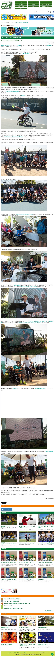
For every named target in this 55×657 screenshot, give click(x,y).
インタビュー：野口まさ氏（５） (8, 562)
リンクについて (35, 652)
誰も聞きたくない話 (23, 627)
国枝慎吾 (23, 95)
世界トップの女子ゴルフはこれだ (26, 543)
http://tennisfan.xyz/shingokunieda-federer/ (13, 136)
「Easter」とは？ (8, 605)
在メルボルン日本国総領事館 (12, 91)
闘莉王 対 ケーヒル (5, 526)
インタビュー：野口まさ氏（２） (8, 579)
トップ (2, 22)
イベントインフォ (46, 2)
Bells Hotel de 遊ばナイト (44, 644)
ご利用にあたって (27, 652)
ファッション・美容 (46, 4)
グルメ (33, 4)
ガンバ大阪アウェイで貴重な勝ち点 (46, 543)
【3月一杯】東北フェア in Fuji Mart (12, 598)
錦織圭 (19, 45)
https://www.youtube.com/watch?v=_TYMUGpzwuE (30, 322)
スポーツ (13, 22)
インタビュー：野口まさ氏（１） (26, 579)
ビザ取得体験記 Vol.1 (42, 627)
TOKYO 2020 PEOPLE (40, 388)
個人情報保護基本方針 (17, 652)
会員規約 (9, 652)
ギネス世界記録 (49, 451)
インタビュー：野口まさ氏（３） (45, 562)
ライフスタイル (33, 6)
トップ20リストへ (49, 610)
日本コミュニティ (46, 6)
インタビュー (21, 8)
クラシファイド (33, 2)
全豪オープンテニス (5, 45)
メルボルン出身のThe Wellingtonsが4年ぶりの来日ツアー (17, 603)
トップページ (21, 2)
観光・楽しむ (21, 4)
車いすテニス (26, 53)
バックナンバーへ (6, 509)
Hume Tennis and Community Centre (24, 214)
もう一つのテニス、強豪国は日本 (11, 601)
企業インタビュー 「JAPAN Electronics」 (13, 608)
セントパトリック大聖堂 (6, 644)
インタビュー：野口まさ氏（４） (26, 562)
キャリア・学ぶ (21, 6)
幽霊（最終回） (41, 579)
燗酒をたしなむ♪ (5, 627)
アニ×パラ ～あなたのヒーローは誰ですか (37, 321)
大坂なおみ (49, 45)
